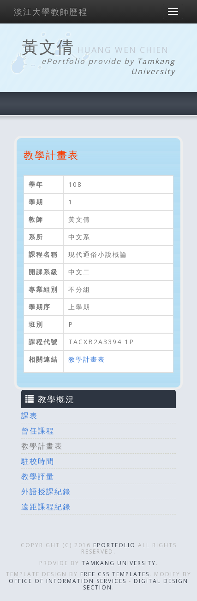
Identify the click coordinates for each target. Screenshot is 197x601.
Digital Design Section (136, 584)
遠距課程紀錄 (46, 507)
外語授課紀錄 (46, 491)
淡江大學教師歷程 (51, 11)
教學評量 (37, 476)
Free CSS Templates (114, 574)
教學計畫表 (86, 359)
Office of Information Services (67, 581)
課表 (29, 415)
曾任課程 (37, 431)
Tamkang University (153, 66)
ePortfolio (114, 545)
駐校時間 (37, 461)
